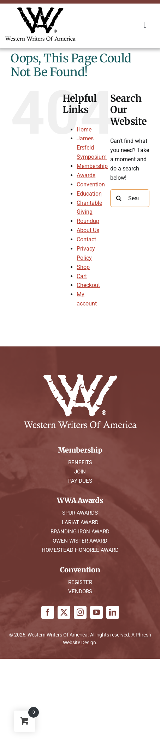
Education (89, 193)
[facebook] (47, 612)
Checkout (88, 285)
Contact (86, 239)
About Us (88, 230)
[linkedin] (112, 612)
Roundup (88, 221)
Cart (82, 276)
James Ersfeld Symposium (92, 147)
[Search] (119, 198)
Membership (92, 166)
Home (84, 129)
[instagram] (80, 612)
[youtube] (96, 612)
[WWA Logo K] (40, 9)
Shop (83, 267)
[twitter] (64, 612)
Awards (86, 175)
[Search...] (129, 198)
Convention (91, 184)
